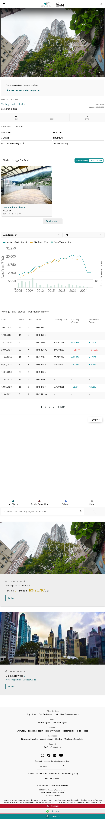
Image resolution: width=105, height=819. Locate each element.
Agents (52, 719)
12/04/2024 (6, 357)
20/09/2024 (6, 350)
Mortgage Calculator (74, 739)
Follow (11, 598)
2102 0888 (53, 816)
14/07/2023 (6, 372)
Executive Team (35, 730)
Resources (52, 736)
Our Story (21, 730)
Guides (58, 739)
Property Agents (53, 730)
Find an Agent (44, 722)
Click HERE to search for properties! (23, 90)
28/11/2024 (6, 342)
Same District (96, 160)
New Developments (69, 714)
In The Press (82, 730)
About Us (52, 727)
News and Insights (29, 739)
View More (52, 221)
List (56, 714)
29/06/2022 (6, 394)
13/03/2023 (6, 387)
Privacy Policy (42, 785)
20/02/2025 (6, 327)
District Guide (29, 679)
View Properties (13, 679)
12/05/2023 (6, 379)
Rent (34, 714)
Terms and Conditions (59, 785)
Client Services (53, 711)
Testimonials (69, 730)
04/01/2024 (6, 364)
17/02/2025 (6, 335)
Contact (52, 806)
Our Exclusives (45, 714)
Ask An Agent (46, 739)
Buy (28, 714)
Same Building (82, 160)
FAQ (46, 747)
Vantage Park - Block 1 (15, 207)
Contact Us (55, 747)
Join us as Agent (59, 722)
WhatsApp (52, 811)
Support (52, 744)
